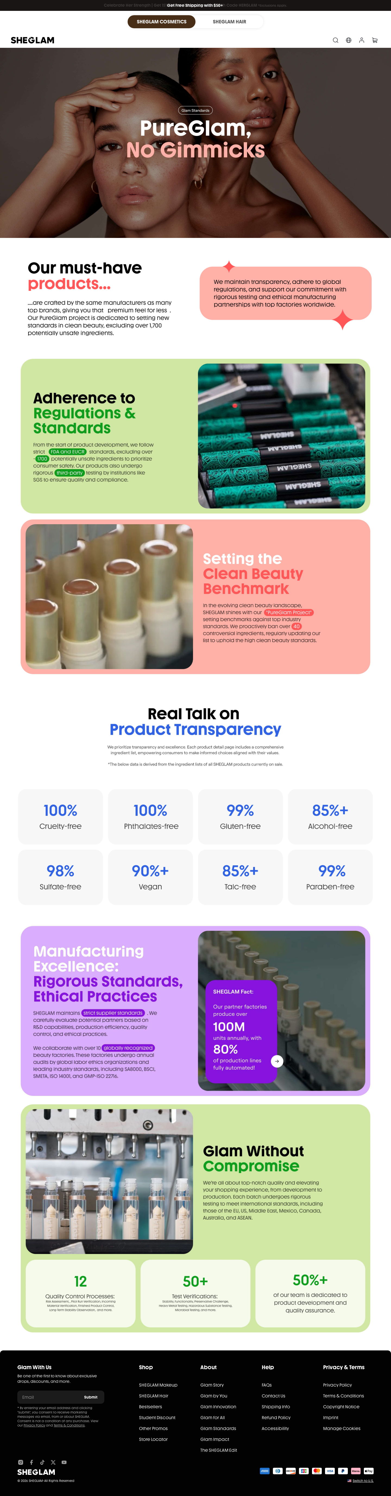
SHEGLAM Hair (153, 1395)
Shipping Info (276, 1406)
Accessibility (275, 1428)
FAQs (267, 1385)
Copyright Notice (341, 1406)
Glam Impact (214, 1439)
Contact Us (273, 1395)
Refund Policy (276, 1417)
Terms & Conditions (69, 1425)
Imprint (330, 1417)
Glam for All (212, 1417)
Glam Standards (218, 1428)
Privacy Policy (34, 1425)
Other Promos (153, 1428)
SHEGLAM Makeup (158, 1385)
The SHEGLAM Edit (218, 1450)
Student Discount (157, 1417)
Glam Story (212, 1385)
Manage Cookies (342, 1428)
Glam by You (213, 1395)
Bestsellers (150, 1406)
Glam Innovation (218, 1406)
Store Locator (153, 1439)
